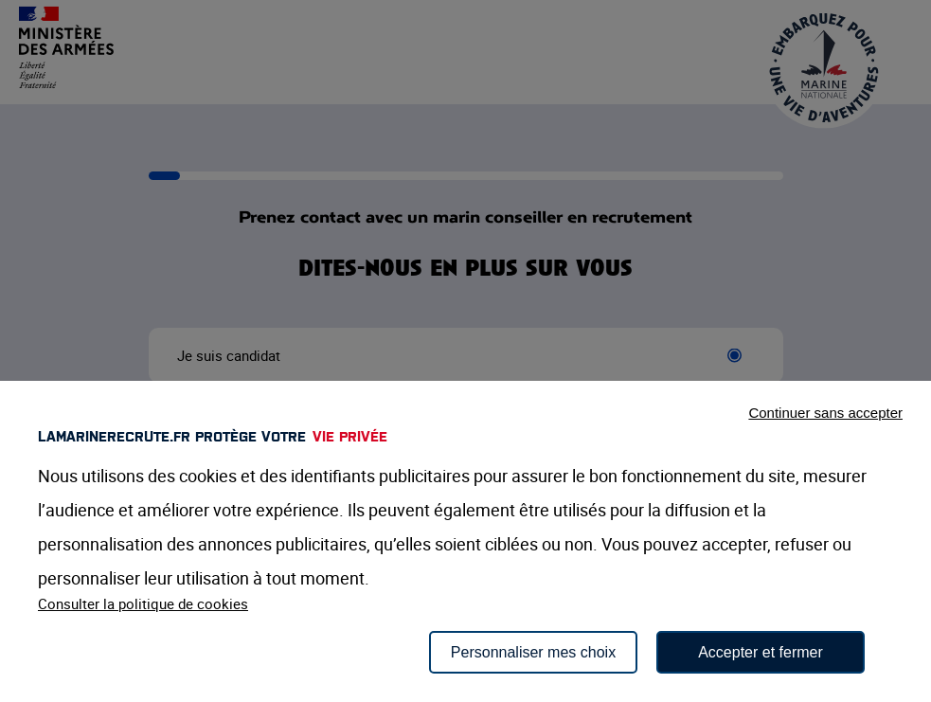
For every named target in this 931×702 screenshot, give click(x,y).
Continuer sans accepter (825, 413)
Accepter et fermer (760, 652)
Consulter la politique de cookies (143, 603)
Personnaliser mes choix (533, 652)
